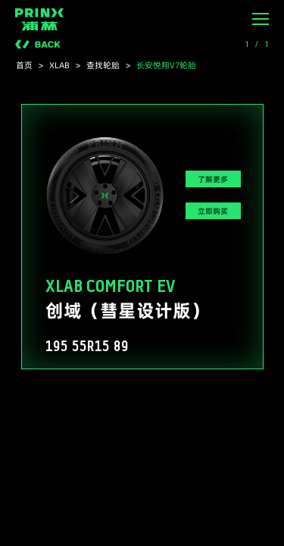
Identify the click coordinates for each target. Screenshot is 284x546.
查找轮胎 (103, 65)
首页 (24, 65)
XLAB (59, 65)
